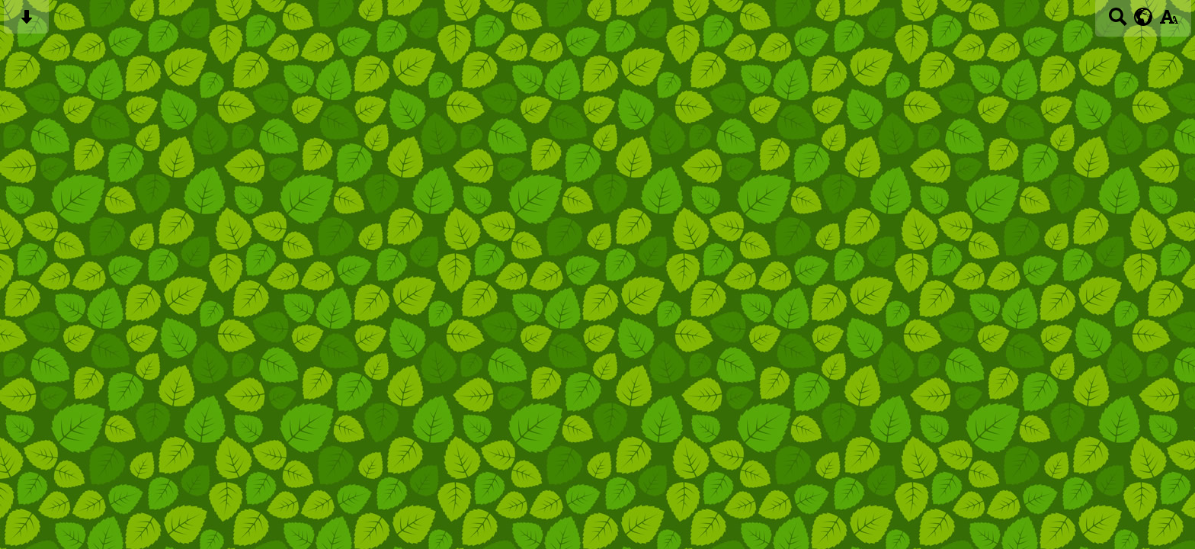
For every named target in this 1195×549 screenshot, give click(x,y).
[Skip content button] (26, 21)
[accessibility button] (1169, 21)
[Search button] (1118, 21)
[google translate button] (1144, 17)
